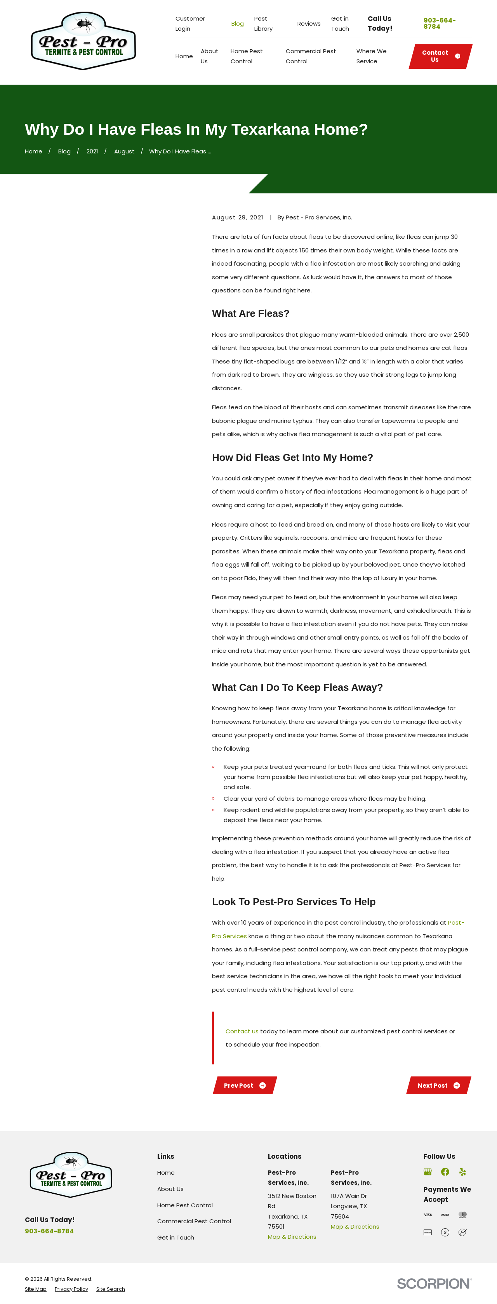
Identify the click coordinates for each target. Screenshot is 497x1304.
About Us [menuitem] (210, 56)
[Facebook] (445, 1172)
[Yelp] (463, 1172)
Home (166, 1172)
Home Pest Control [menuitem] (247, 56)
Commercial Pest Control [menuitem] (311, 56)
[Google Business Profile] (428, 1172)
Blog (237, 23)
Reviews (309, 23)
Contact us (242, 1031)
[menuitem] (36, 1289)
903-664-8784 (440, 23)
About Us (170, 1189)
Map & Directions (292, 1237)
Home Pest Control (185, 1205)
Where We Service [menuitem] (371, 56)
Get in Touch (175, 1237)
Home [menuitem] (184, 56)
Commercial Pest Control (194, 1221)
